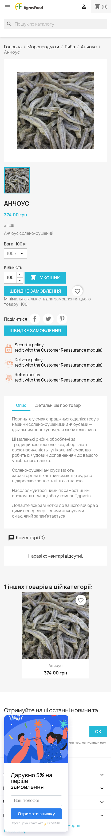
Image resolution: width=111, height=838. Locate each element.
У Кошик (45, 277)
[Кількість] (10, 278)
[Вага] (15, 253)
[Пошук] (55, 24)
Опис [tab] (21, 405)
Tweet (48, 318)
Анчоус (55, 665)
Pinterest (62, 318)
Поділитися (34, 318)
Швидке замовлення (35, 291)
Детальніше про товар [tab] (58, 405)
